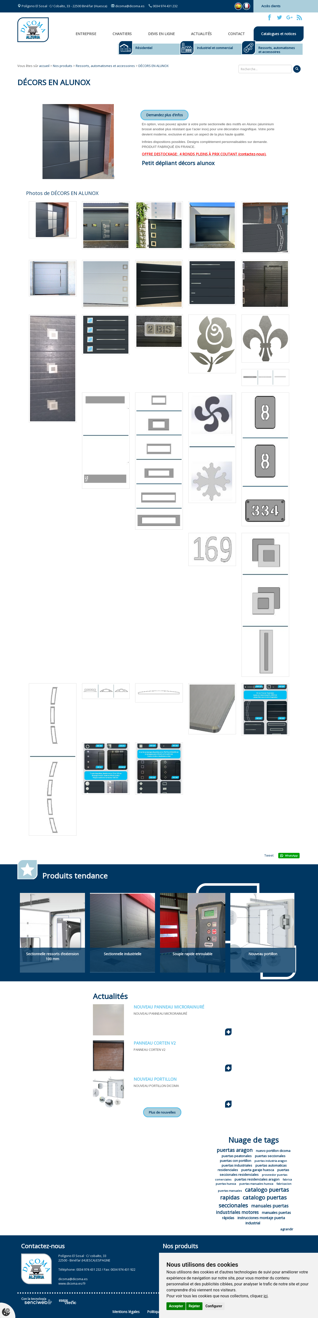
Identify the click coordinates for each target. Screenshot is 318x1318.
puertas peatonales (237, 1156)
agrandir (286, 1229)
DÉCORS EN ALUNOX (153, 65)
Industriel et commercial (215, 48)
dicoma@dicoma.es (128, 6)
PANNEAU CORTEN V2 (155, 1043)
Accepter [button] (176, 1306)
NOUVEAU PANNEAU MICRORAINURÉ (169, 1007)
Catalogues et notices (278, 33)
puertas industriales (237, 1165)
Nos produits (62, 65)
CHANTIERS (122, 33)
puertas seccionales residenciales (254, 1172)
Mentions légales (126, 1311)
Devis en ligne (161, 33)
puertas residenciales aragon (257, 1179)
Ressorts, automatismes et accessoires (276, 50)
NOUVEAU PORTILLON (155, 1079)
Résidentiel (143, 48)
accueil (44, 65)
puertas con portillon (235, 1160)
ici (266, 1296)
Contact (236, 33)
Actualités (201, 33)
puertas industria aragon (270, 1161)
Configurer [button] (213, 1306)
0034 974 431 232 (163, 6)
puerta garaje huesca (257, 1170)
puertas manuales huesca (256, 1184)
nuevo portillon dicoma (273, 1150)
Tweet (269, 855)
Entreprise (86, 33)
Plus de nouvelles (162, 1112)
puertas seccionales (270, 1156)
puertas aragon (235, 1150)
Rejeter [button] (194, 1306)
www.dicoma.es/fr (72, 1283)
